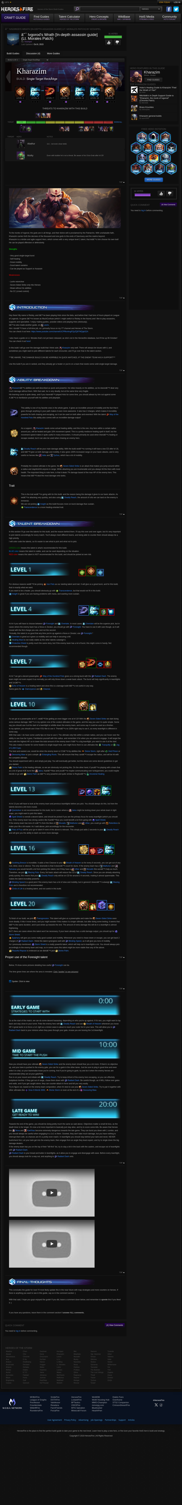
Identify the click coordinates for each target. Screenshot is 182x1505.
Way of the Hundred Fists (52, 676)
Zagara (110, 1372)
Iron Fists (49, 584)
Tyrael (93, 1383)
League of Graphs (38, 1400)
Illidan (42, 1367)
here (28, 341)
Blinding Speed (17, 882)
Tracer (93, 1378)
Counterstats (36, 1405)
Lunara (59, 1370)
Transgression (41, 918)
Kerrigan (60, 1351)
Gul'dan (43, 1359)
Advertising (84, 1420)
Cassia (8, 1383)
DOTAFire (55, 1400)
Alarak (8, 1354)
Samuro (94, 1351)
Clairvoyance (29, 689)
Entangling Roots (48, 754)
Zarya (110, 1375)
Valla (42, 455)
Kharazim (64, 348)
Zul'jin (110, 1380)
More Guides (53, 53)
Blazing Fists (32, 872)
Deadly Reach (28, 449)
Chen (25, 1351)
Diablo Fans (118, 1397)
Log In (177, 2)
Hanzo (42, 1362)
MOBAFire (35, 1397)
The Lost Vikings (97, 1372)
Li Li (58, 1359)
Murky (76, 1359)
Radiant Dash (99, 676)
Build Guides (13, 53)
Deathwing (27, 1362)
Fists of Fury (15, 830)
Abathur (9, 1351)
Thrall (93, 1375)
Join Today (164, 2)
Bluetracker (97, 1408)
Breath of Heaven (72, 863)
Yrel (109, 1370)
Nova (16, 1130)
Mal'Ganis (60, 1375)
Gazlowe (43, 1351)
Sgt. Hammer (96, 1354)
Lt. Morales (61, 1364)
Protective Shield (17, 643)
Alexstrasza (10, 1357)
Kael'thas (29, 1130)
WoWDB (96, 1397)
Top (120, 182)
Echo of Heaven (17, 686)
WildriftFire (35, 1408)
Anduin (8, 1362)
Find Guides (153, 80)
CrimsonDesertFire (121, 1405)
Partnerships (110, 1420)
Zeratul (110, 1378)
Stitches (94, 1359)
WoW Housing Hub (100, 1400)
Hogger (42, 1364)
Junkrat (42, 1378)
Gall (24, 1380)
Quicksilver (15, 810)
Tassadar (94, 1367)
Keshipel (28, 42)
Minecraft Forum (78, 1410)
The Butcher (95, 1370)
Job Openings (96, 1420)
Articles (131, 1420)
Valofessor (55, 1402)
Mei (75, 1351)
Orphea (77, 1367)
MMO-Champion (99, 1402)
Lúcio (59, 1367)
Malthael (60, 1380)
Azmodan (9, 1375)
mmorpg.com (98, 1405)
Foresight (48, 624)
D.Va (25, 1359)
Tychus (54, 455)
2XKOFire (75, 1405)
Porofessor (35, 1402)
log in (18, 1331)
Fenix (25, 1378)
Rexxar (76, 1383)
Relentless (112, 823)
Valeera (110, 1357)
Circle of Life (16, 889)
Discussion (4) (33, 53)
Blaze (8, 1378)
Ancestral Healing (95, 774)
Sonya (93, 1357)
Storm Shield (39, 944)
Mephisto (77, 1354)
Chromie (26, 1357)
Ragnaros (77, 1375)
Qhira (76, 1372)
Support (122, 1420)
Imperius (43, 1370)
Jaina (39, 771)
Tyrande (111, 1351)
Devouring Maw (17, 754)
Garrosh (26, 1383)
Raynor (76, 1378)
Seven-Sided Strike (69, 466)
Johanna (43, 1375)
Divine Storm (89, 751)
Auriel (8, 1372)
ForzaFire (55, 1410)
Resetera (55, 1405)
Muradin (61, 823)
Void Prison (111, 751)
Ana (7, 1359)
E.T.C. (25, 1372)
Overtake (63, 624)
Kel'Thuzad (44, 1383)
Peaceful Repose (18, 951)
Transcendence (29, 507)
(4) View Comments (114, 1325)
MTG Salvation (78, 1408)
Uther (85, 823)
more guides (153, 180)
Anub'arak (10, 1364)
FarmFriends (56, 1408)
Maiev (59, 1372)
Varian (110, 1362)
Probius (77, 1370)
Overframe (117, 1400)
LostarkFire (76, 1400)
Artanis (8, 1367)
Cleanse (45, 689)
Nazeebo (77, 1362)
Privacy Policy (70, 1420)
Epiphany (14, 938)
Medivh (59, 1383)
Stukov (93, 1362)
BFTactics (75, 1402)
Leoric (45, 325)
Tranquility (104, 745)
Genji (42, 1354)
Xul (109, 1367)
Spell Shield (15, 817)
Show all (118, 122)
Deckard (26, 1364)
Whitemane (112, 1364)
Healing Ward (16, 640)
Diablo (25, 1370)
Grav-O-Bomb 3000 (35, 1090)
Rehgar (76, 1380)
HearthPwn (97, 1410)
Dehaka (26, 1367)
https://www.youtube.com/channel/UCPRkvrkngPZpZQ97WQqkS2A (59, 331)
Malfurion (72, 823)
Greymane (44, 1357)
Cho (24, 1354)
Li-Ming (59, 1362)
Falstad (26, 1375)
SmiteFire (55, 1397)
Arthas (8, 1370)
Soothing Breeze (17, 863)
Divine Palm (15, 767)
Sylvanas (94, 1364)
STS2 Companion (121, 1402)
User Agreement (54, 1420)
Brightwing (10, 1380)
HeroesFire (76, 1397)
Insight (41, 504)
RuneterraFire (36, 1410)
